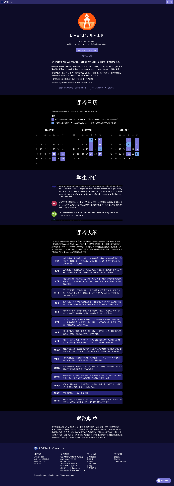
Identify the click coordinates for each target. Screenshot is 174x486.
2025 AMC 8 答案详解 (68, 466)
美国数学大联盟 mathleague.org (72, 470)
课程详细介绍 (87, 56)
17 (137, 149)
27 (54, 159)
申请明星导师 (91, 468)
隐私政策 (117, 459)
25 (91, 154)
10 (137, 144)
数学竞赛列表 (65, 461)
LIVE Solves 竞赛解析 (68, 459)
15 (128, 149)
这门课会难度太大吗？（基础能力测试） (72, 88)
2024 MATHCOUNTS (68, 463)
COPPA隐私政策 (120, 461)
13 (100, 144)
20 (54, 154)
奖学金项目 (38, 463)
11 (91, 144)
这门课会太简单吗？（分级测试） (103, 88)
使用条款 (117, 457)
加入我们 (90, 466)
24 (137, 154)
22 (62, 154)
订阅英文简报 (91, 463)
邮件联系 (90, 459)
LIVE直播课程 (39, 457)
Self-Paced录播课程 (41, 459)
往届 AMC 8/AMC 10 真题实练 (71, 457)
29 (62, 159)
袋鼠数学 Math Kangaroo (70, 468)
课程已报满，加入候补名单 (87, 50)
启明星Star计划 (39, 461)
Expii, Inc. (53, 475)
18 (91, 149)
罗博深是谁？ (91, 457)
